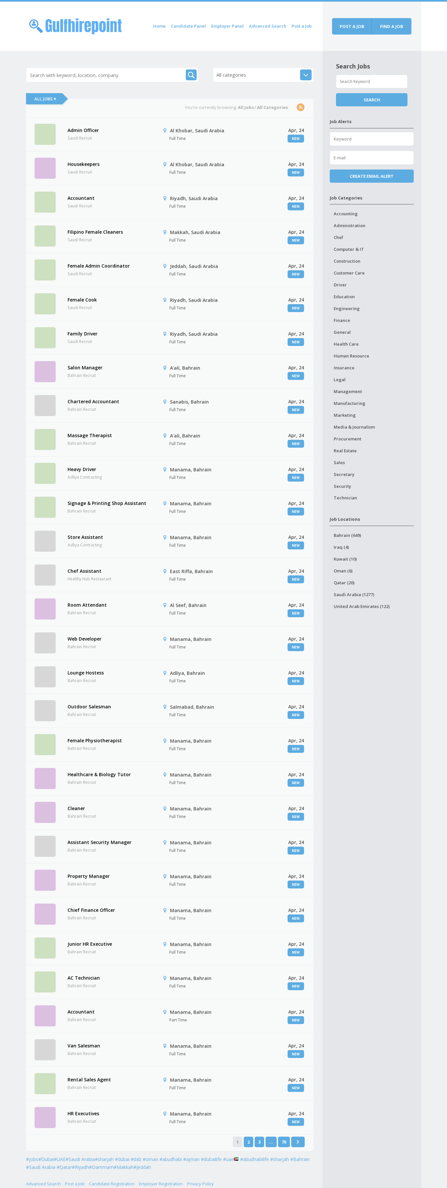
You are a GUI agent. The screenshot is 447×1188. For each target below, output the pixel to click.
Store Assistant (85, 537)
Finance (342, 320)
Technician (345, 498)
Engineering (347, 308)
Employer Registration (161, 1184)
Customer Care (349, 273)
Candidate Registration (112, 1184)
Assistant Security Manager (99, 842)
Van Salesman (84, 1046)
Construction (347, 261)
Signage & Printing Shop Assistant (107, 503)
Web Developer (84, 639)
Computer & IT (349, 249)
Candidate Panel (188, 26)
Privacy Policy (200, 1184)
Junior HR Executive (90, 944)
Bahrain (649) (347, 535)
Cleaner (76, 808)
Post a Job (302, 26)
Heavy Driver (82, 469)
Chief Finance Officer (91, 910)
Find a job (391, 26)
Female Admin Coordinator (99, 266)
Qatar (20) (344, 583)
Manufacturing (349, 403)
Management (348, 391)
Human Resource (351, 356)
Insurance (344, 368)
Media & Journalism (354, 427)
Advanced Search (267, 26)
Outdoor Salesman (89, 706)
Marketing (345, 415)
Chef (338, 237)
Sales (339, 462)
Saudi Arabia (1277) (354, 594)
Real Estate (345, 451)
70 (284, 1142)
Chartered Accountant (93, 401)
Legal (340, 380)
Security (342, 486)
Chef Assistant (84, 571)
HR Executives (83, 1113)
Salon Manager (85, 367)
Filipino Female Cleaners (95, 232)
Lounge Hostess (86, 673)
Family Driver (83, 333)
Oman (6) (343, 571)
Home (159, 26)
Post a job (352, 26)
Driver (340, 285)
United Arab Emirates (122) (362, 606)
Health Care (346, 344)
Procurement (347, 439)
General (342, 332)
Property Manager (89, 876)
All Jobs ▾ (45, 99)
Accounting (346, 214)
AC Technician (84, 978)
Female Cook (82, 300)
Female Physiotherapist (95, 740)
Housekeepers (83, 164)
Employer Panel (227, 26)
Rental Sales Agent (89, 1079)
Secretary (344, 474)
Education (344, 297)
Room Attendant (87, 605)
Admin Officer (83, 130)
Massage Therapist (90, 435)
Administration (349, 225)
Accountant (81, 198)
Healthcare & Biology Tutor (99, 774)
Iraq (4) (341, 547)
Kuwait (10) (345, 559)
